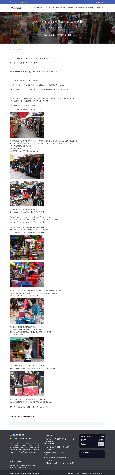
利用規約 (23, 473)
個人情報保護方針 (37, 473)
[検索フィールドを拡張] (86, 2)
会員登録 (98, 2)
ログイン (93, 2)
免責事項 (29, 473)
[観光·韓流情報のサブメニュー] (94, 7)
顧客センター (100, 8)
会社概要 (12, 473)
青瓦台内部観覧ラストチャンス (56, 452)
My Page (103, 2)
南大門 (25, 416)
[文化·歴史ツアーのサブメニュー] (43, 7)
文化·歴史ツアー (38, 8)
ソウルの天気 (84, 456)
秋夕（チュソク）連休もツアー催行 (57, 447)
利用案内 (17, 473)
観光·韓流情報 (89, 8)
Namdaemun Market (16, 416)
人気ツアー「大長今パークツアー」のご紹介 (60, 463)
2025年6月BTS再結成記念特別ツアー (58, 458)
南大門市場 (30, 416)
